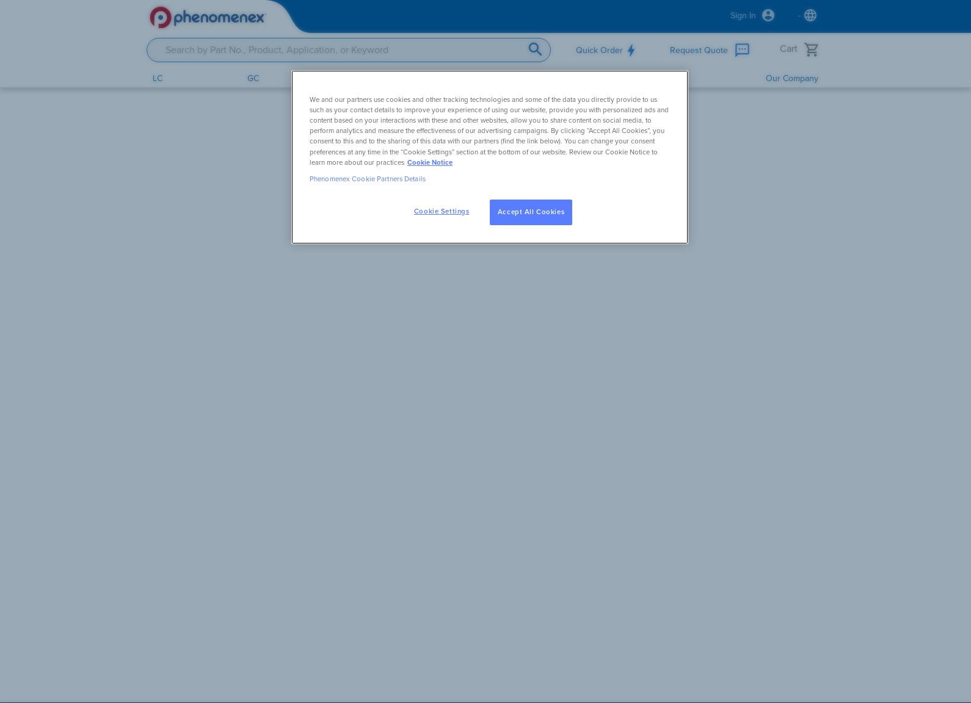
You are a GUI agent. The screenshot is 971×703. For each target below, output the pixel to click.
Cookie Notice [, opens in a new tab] (430, 163)
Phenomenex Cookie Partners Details (368, 179)
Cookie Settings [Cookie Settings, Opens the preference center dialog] (442, 211)
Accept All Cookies (531, 212)
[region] (489, 156)
